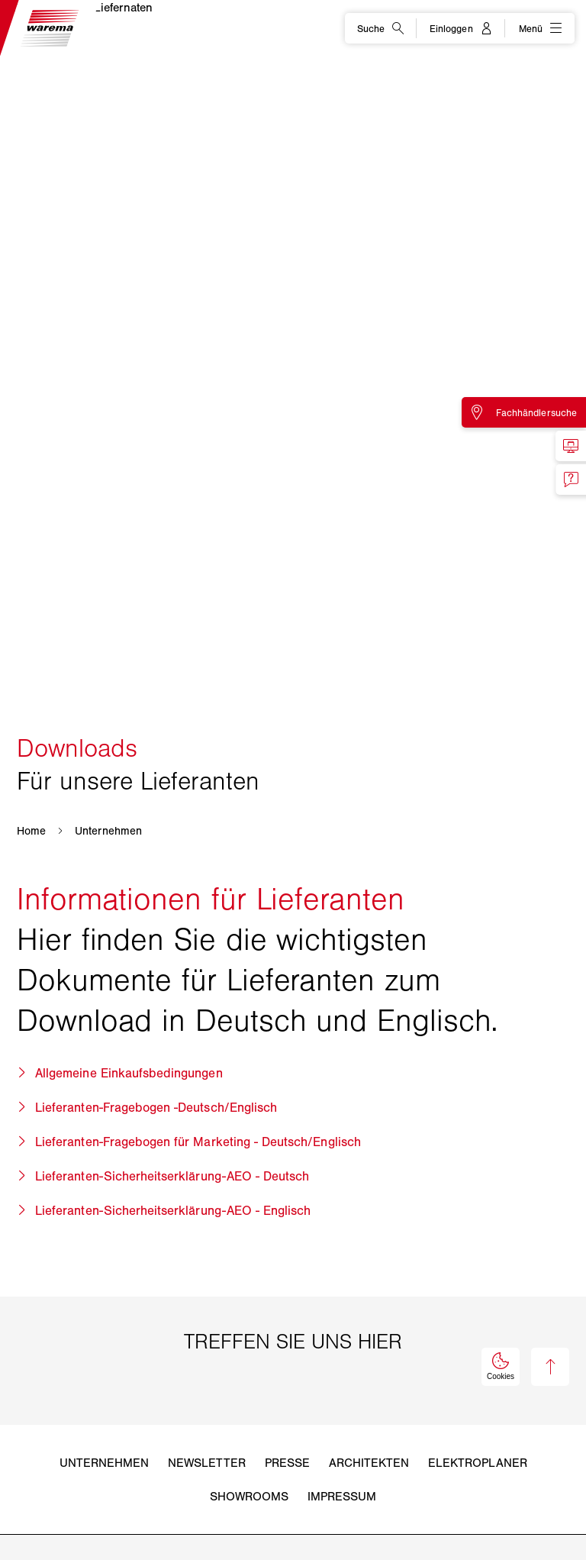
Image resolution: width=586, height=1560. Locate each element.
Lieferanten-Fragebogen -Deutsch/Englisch (156, 1107)
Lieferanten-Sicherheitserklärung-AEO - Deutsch (172, 1176)
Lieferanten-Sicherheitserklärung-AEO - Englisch (173, 1210)
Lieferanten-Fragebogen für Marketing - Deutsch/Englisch (198, 1141)
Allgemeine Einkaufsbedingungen (129, 1072)
